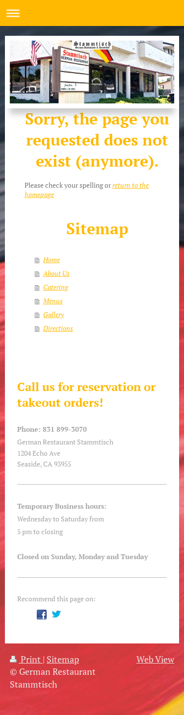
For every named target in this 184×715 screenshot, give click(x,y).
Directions (58, 328)
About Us (56, 273)
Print (26, 659)
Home (51, 259)
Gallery (53, 314)
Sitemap (63, 659)
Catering (55, 287)
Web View (155, 659)
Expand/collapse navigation (92, 13)
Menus (53, 300)
